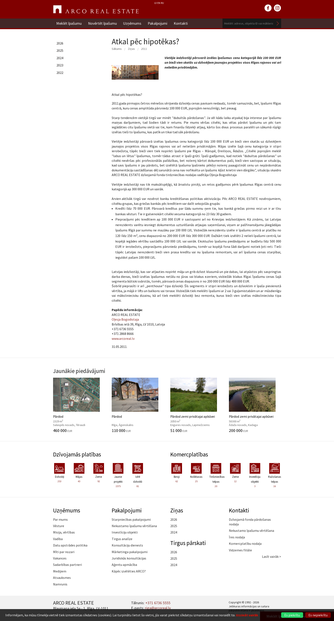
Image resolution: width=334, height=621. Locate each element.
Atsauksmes (62, 577)
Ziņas (131, 49)
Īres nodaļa (237, 537)
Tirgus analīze (122, 539)
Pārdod (79, 405)
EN (158, 2)
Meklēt (278, 23)
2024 (59, 58)
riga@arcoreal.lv (158, 607)
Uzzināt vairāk (247, 615)
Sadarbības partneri (67, 564)
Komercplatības (189, 454)
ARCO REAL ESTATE (96, 9)
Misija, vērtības (64, 532)
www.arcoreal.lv (123, 338)
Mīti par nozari (63, 552)
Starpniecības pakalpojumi (131, 519)
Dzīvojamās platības (77, 454)
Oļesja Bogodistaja (125, 319)
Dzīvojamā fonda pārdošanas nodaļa (250, 521)
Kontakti (181, 23)
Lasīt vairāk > (271, 556)
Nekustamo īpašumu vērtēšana (134, 526)
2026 (59, 43)
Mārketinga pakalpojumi (129, 552)
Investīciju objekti (125, 532)
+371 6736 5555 (157, 602)
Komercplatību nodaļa (245, 543)
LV (155, 2)
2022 (59, 72)
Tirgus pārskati (188, 542)
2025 (59, 50)
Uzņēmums (132, 23)
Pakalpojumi (158, 23)
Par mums (60, 519)
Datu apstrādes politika (70, 545)
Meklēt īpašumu (69, 23)
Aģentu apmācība (124, 564)
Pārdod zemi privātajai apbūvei (196, 405)
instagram (277, 8)
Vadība (58, 539)
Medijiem (59, 571)
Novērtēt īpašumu (102, 23)
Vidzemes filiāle (240, 550)
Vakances (60, 558)
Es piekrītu (292, 615)
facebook (268, 8)
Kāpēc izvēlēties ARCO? (129, 571)
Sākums (117, 49)
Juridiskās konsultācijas (129, 558)
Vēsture (58, 526)
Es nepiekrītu (318, 615)
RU (162, 2)
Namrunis (60, 584)
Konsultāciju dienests (127, 545)
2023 (59, 65)
